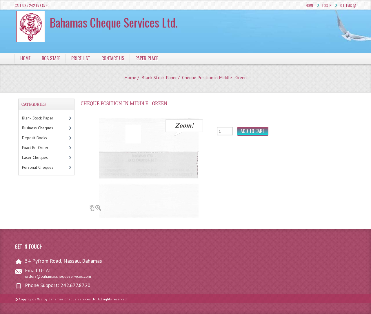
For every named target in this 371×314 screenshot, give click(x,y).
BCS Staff (51, 58)
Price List (80, 58)
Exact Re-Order (41, 147)
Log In (327, 5)
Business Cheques (43, 127)
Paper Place (146, 58)
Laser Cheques (42, 157)
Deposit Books (40, 137)
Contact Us (112, 58)
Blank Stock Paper (159, 77)
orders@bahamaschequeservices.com (58, 276)
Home (310, 5)
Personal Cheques (45, 167)
